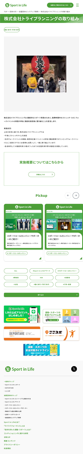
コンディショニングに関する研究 (16, 433)
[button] (76, 195)
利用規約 (7, 448)
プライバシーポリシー (12, 444)
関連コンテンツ (10, 441)
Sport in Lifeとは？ (12, 422)
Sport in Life (16, 5)
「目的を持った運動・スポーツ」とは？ (17, 429)
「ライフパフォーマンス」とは (14, 426)
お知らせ (7, 437)
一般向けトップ (9, 381)
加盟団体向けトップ (10, 395)
